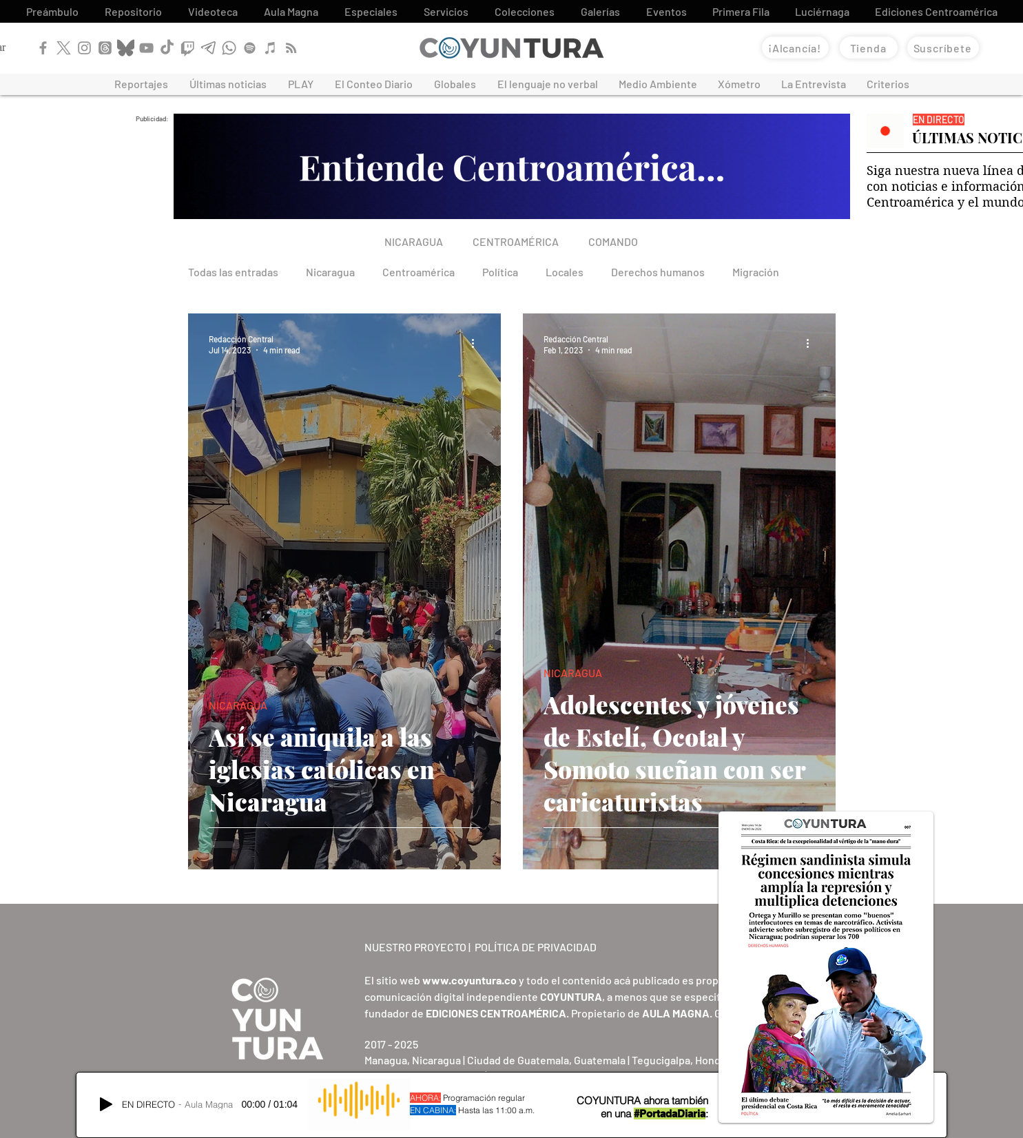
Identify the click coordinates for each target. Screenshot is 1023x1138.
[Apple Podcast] (270, 47)
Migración (755, 271)
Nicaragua (330, 271)
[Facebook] (43, 47)
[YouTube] (146, 47)
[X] (63, 47)
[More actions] (478, 343)
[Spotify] (249, 47)
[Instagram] (84, 47)
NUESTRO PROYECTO (415, 946)
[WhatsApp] (229, 47)
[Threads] (105, 47)
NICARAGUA (238, 705)
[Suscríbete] (943, 48)
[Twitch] (187, 47)
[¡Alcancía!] (795, 48)
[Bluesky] (125, 47)
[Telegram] (208, 47)
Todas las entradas (233, 271)
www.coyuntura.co (469, 979)
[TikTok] (167, 47)
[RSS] (291, 47)
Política (500, 271)
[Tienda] (869, 48)
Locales (564, 271)
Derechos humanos (658, 271)
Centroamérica (418, 271)
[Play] (106, 1104)
